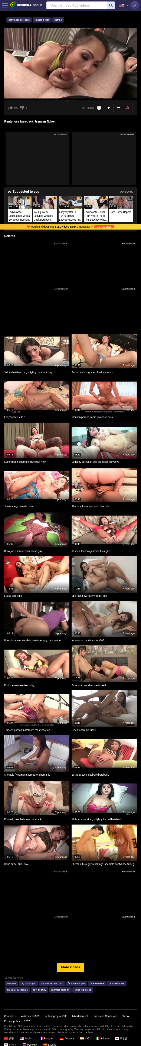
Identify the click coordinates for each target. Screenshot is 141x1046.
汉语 (9, 1038)
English (26, 1038)
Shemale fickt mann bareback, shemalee (27, 774)
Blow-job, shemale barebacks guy (23, 551)
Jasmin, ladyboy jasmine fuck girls (91, 551)
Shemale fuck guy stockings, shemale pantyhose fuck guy (104, 864)
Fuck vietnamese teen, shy (19, 685)
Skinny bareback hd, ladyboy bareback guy (28, 372)
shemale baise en (60, 990)
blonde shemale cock (52, 983)
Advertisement (80, 1016)
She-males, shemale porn (18, 506)
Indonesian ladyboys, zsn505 (88, 640)
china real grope (83, 990)
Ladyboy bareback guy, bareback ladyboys (95, 461)
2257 (27, 1021)
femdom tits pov (76, 983)
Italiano (102, 1038)
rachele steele (97, 983)
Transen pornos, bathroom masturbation (27, 730)
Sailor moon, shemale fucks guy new (25, 461)
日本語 (121, 1038)
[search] (111, 5)
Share (118, 108)
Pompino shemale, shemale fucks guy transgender (33, 640)
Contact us (10, 1016)
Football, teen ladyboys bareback (22, 819)
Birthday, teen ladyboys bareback (90, 774)
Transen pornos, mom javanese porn (92, 417)
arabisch (11, 983)
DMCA (125, 1016)
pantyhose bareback (19, 20)
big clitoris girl (28, 983)
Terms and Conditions (104, 1016)
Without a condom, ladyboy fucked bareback (97, 819)
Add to (109, 108)
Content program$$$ (55, 1016)
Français (47, 1038)
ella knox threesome (17, 990)
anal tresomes (116, 983)
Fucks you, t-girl (13, 595)
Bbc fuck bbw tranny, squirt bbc (89, 595)
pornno (58, 20)
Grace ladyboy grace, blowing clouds (92, 372)
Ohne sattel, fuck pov (16, 864)
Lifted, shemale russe (84, 730)
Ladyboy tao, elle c (14, 417)
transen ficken (42, 20)
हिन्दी (85, 1038)
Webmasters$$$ (30, 1016)
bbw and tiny (39, 990)
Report (127, 108)
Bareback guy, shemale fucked (89, 685)
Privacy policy (12, 1021)
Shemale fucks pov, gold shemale (90, 506)
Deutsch (67, 1038)
